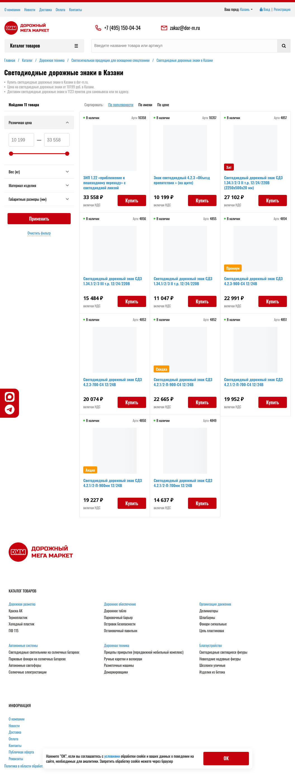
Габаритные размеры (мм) (39, 199)
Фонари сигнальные (213, 624)
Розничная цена (39, 122)
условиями (112, 756)
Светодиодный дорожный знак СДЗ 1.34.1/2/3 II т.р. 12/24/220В (183, 281)
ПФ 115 (13, 631)
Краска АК (16, 611)
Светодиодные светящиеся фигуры (223, 652)
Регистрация (282, 9)
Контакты (75, 9)
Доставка (45, 9)
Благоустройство (210, 645)
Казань (246, 9)
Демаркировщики (116, 672)
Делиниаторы (208, 611)
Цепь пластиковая (211, 631)
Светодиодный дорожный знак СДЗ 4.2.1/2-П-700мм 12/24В (183, 483)
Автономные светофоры (25, 665)
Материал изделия (39, 185)
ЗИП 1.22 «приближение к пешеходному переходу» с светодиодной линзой (105, 183)
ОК (226, 758)
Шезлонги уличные (212, 665)
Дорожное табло (115, 611)
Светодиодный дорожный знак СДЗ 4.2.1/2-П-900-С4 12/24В (183, 382)
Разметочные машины (119, 665)
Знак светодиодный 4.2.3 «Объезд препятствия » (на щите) (182, 180)
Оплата (60, 9)
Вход (264, 9)
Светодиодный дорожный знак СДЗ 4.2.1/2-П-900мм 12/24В (113, 483)
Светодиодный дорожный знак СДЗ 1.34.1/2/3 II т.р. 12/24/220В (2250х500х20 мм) (254, 183)
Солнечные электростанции (28, 672)
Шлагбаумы (207, 617)
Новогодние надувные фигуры (220, 659)
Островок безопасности (119, 624)
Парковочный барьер (118, 617)
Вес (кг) (39, 171)
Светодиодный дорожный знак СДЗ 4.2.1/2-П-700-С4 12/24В (254, 382)
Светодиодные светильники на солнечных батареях (44, 652)
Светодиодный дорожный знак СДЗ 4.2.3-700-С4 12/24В (113, 382)
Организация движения (215, 604)
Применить (39, 218)
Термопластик (18, 617)
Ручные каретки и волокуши (123, 659)
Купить (131, 201)
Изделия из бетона (212, 672)
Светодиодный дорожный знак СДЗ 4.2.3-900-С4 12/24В (254, 281)
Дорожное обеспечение (120, 604)
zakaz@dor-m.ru (180, 28)
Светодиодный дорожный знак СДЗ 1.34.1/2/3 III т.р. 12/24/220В (113, 281)
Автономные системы (23, 645)
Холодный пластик (21, 624)
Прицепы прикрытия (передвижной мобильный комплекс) (143, 652)
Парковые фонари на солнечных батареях (37, 659)
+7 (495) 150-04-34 (122, 28)
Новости (29, 9)
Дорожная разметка (22, 604)
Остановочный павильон (120, 631)
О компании (12, 9)
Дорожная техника (116, 645)
